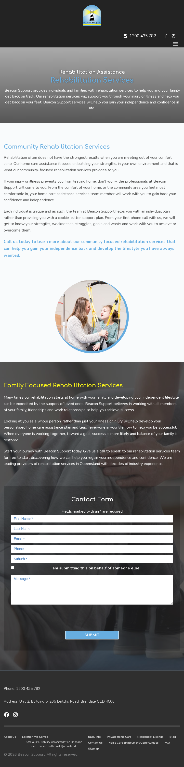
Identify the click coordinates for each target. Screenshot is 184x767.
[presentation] (39, 616)
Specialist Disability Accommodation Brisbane (54, 742)
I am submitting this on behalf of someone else (95, 568)
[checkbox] (12, 567)
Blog (173, 737)
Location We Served (35, 737)
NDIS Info (94, 737)
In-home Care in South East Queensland (51, 746)
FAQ (167, 743)
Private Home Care (119, 737)
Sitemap (93, 749)
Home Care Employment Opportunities (133, 743)
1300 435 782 (143, 36)
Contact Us (95, 743)
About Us (10, 737)
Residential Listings (150, 737)
